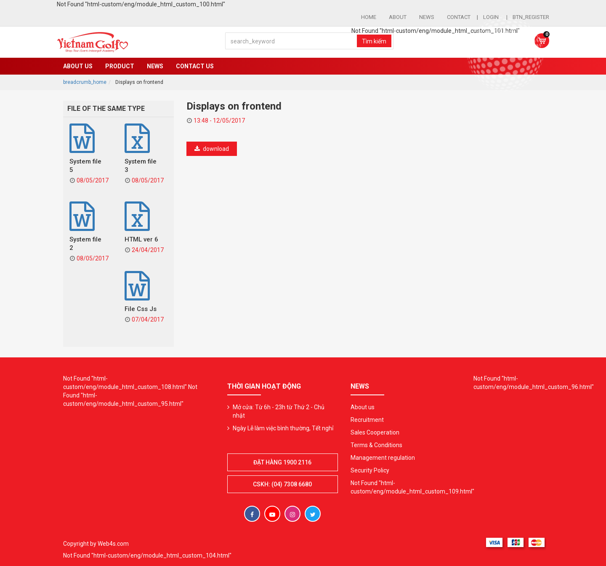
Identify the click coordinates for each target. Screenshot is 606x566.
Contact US (195, 66)
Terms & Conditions (376, 445)
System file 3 (141, 166)
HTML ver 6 (141, 239)
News (426, 17)
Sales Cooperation (375, 432)
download (211, 148)
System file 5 (85, 166)
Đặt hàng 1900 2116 (282, 462)
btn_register (531, 17)
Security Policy (370, 470)
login (491, 17)
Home (368, 17)
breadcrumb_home (84, 82)
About (398, 17)
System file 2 (85, 244)
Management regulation (383, 457)
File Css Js (141, 309)
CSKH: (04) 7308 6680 (282, 484)
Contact (458, 17)
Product (119, 66)
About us (78, 66)
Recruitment (367, 419)
